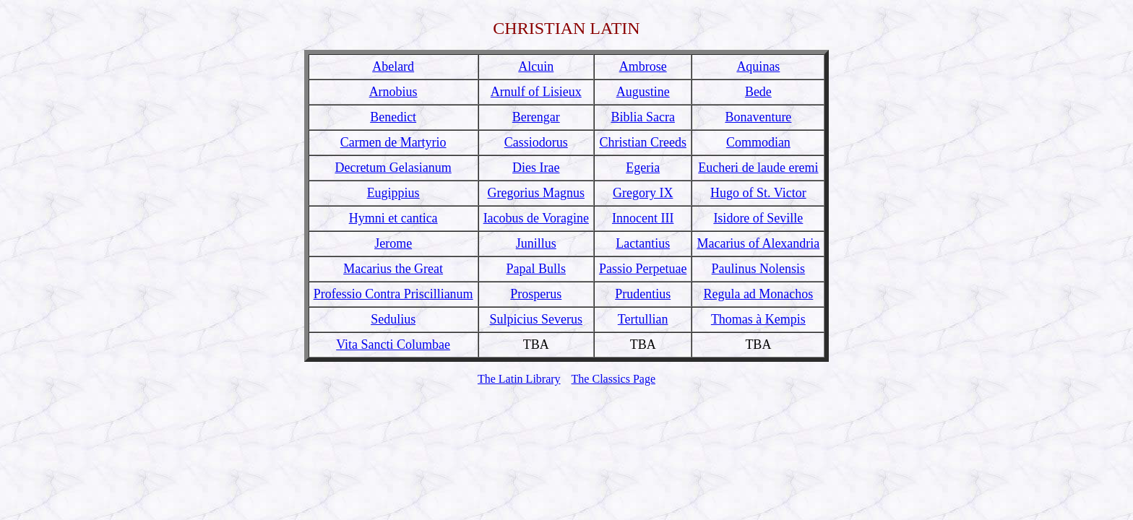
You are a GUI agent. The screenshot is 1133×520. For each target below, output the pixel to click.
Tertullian (643, 319)
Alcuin (535, 66)
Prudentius (643, 294)
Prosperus (535, 294)
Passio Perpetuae (642, 268)
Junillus (536, 243)
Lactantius (643, 243)
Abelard (393, 66)
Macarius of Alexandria (758, 243)
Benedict (393, 117)
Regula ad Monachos (758, 294)
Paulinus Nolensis (759, 268)
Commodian (758, 142)
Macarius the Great (393, 268)
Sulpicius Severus (536, 319)
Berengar (536, 117)
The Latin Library (519, 379)
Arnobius (393, 91)
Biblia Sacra (642, 117)
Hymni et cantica (393, 218)
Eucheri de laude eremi (758, 167)
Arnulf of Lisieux (536, 91)
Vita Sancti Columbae (393, 344)
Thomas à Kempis (758, 319)
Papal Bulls (536, 268)
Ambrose (643, 66)
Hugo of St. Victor (758, 193)
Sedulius (393, 319)
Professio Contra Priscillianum (393, 294)
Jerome (393, 243)
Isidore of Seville (758, 218)
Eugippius (393, 193)
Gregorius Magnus (536, 193)
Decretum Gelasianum (393, 167)
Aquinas (758, 66)
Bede (758, 91)
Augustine (643, 91)
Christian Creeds (642, 142)
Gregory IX (643, 193)
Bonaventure (758, 117)
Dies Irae (535, 167)
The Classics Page (613, 379)
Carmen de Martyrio (393, 142)
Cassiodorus (536, 142)
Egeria (643, 167)
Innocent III (642, 218)
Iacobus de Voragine (536, 218)
